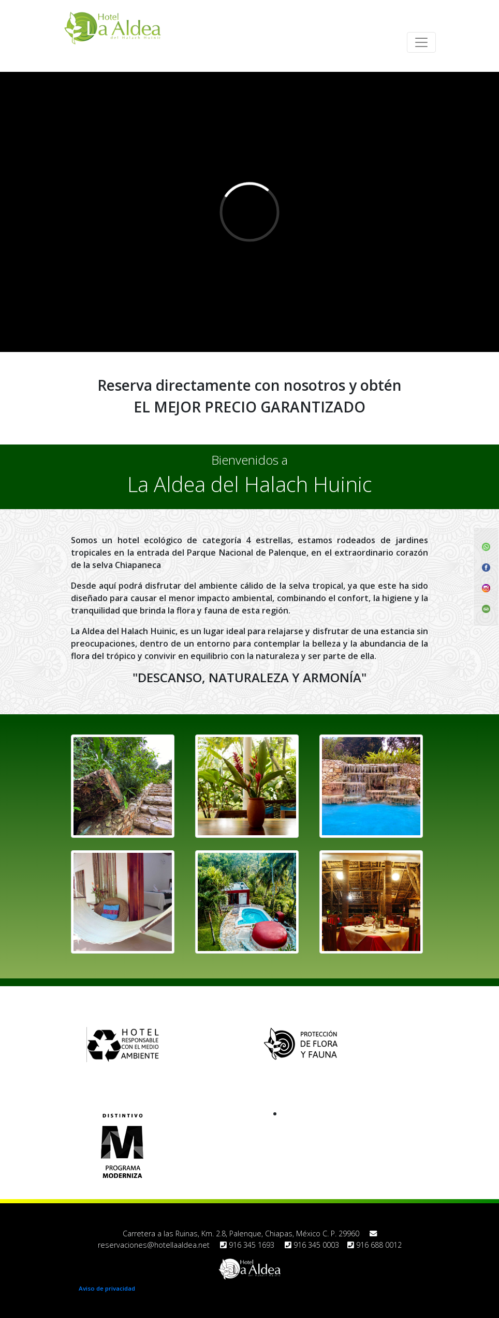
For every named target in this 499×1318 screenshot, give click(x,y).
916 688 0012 (374, 1245)
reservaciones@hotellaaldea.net (154, 1245)
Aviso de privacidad (107, 1288)
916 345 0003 (312, 1245)
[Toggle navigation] (421, 42)
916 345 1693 (247, 1245)
